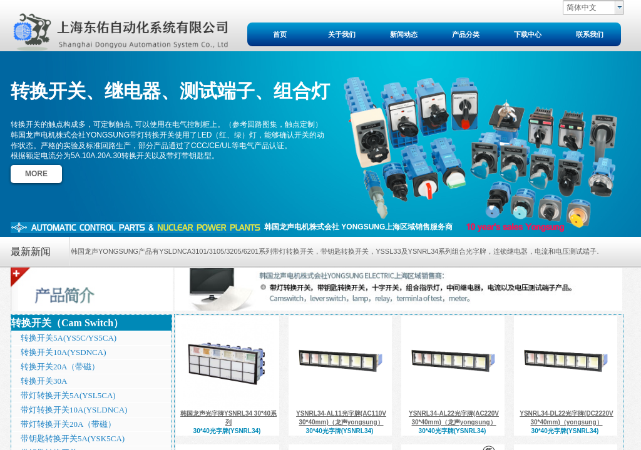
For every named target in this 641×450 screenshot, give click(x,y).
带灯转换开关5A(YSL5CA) (68, 395)
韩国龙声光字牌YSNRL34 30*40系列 (228, 418)
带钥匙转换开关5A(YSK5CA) (73, 438)
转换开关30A (44, 381)
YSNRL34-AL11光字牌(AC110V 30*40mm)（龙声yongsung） (341, 418)
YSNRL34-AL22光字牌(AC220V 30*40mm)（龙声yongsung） (454, 418)
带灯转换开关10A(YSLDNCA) (74, 409)
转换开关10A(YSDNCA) (63, 352)
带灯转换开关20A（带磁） (68, 424)
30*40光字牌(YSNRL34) (227, 431)
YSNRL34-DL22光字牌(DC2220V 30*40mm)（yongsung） (566, 418)
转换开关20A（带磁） (60, 366)
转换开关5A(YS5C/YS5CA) (68, 337)
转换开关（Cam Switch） (67, 323)
